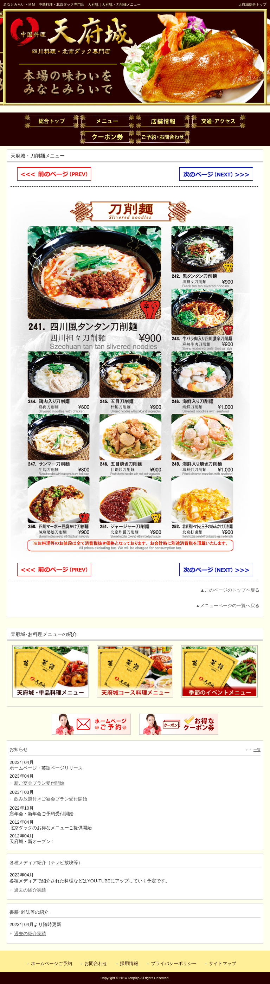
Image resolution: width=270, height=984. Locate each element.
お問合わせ (95, 963)
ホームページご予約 (51, 963)
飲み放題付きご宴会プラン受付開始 (50, 799)
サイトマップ (222, 963)
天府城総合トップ (252, 4)
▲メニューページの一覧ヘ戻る (227, 605)
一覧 (257, 750)
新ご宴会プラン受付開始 (39, 783)
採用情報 (129, 963)
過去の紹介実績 (30, 890)
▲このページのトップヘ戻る (229, 590)
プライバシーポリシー (174, 963)
